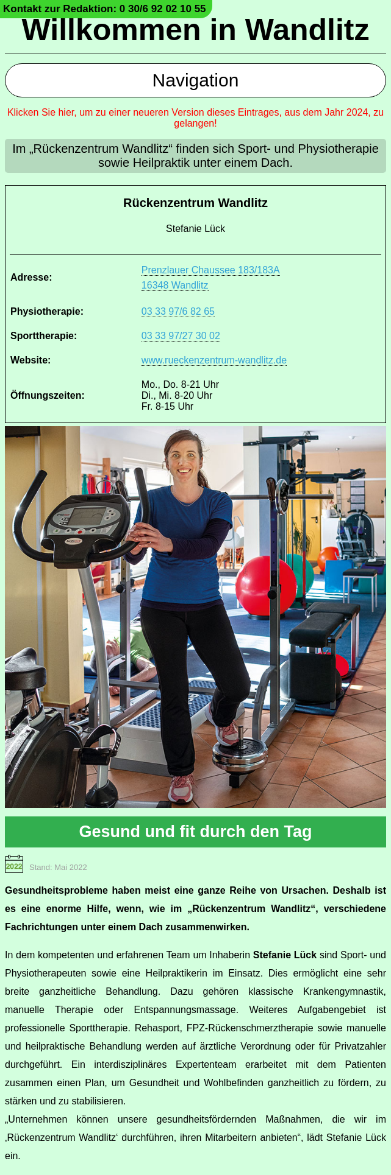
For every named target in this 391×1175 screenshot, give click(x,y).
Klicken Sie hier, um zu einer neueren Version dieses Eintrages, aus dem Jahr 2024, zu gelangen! (195, 117)
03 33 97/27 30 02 (181, 336)
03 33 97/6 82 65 (178, 311)
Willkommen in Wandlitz (196, 30)
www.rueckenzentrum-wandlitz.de (214, 360)
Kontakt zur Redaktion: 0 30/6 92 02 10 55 (104, 9)
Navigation (195, 80)
